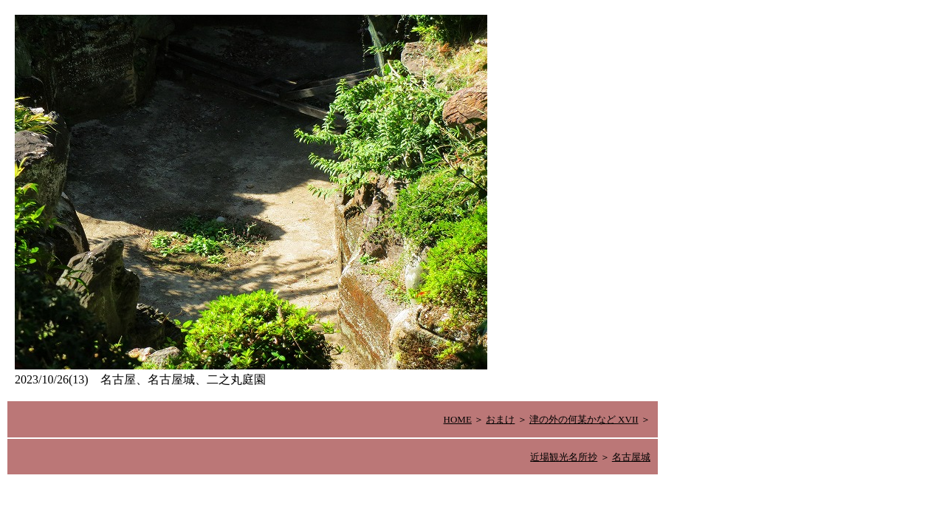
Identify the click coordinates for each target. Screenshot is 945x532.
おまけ (500, 419)
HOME (458, 419)
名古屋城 (631, 457)
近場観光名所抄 (563, 457)
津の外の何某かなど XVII (584, 419)
